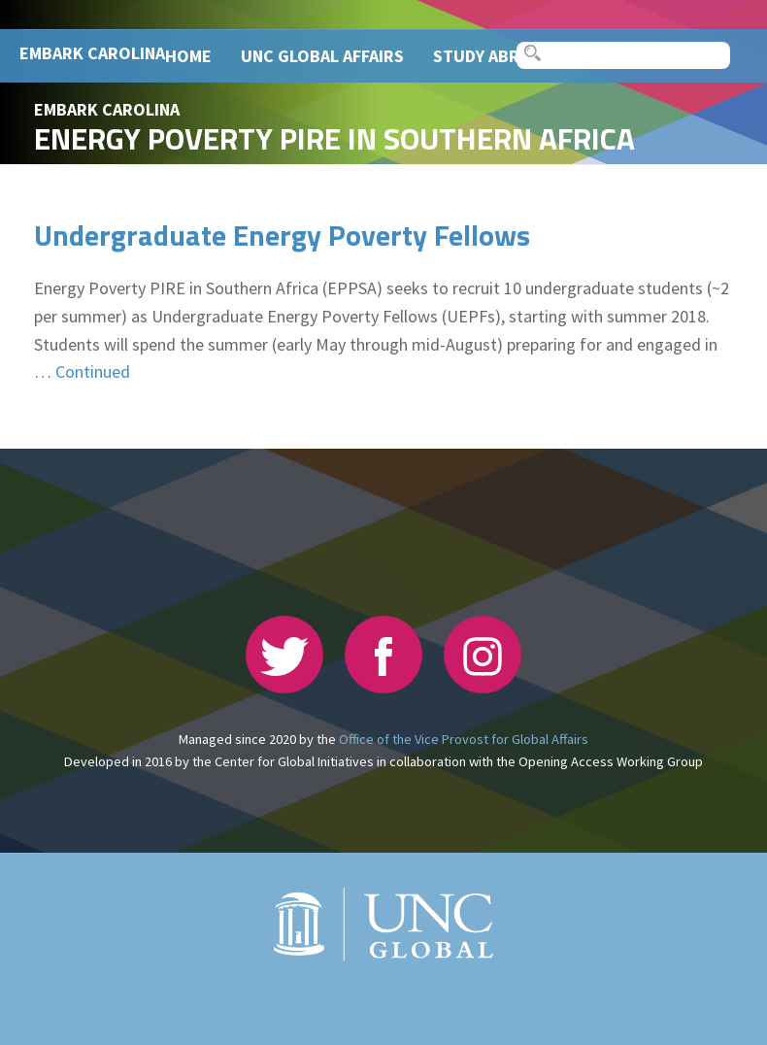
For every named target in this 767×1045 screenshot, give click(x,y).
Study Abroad (492, 56)
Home (188, 56)
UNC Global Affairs (322, 56)
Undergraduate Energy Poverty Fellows (282, 235)
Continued (92, 371)
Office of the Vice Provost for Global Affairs (463, 739)
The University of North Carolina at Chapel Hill (383, 998)
